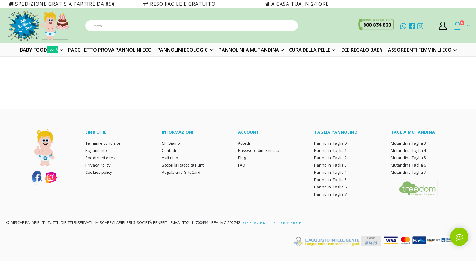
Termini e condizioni (103, 143)
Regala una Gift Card (181, 172)
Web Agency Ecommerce (272, 223)
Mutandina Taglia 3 (408, 143)
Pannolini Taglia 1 (330, 150)
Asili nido (170, 157)
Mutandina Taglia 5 (408, 157)
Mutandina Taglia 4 (408, 150)
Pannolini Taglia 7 (330, 194)
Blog (242, 157)
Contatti (169, 150)
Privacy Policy (97, 165)
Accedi (244, 143)
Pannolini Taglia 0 (330, 143)
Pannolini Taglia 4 (330, 172)
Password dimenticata (258, 150)
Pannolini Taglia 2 (330, 157)
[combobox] (191, 25)
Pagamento (96, 150)
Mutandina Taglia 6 (408, 165)
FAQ (241, 165)
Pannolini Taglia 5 (330, 179)
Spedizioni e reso (101, 157)
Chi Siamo (171, 143)
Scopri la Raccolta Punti (183, 165)
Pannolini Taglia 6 (330, 187)
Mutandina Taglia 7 (408, 172)
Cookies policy (98, 172)
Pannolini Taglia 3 (330, 165)
